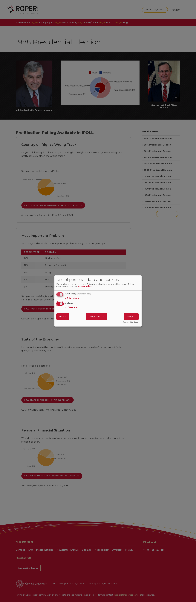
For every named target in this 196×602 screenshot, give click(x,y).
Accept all (131, 316)
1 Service (71, 307)
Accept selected (96, 316)
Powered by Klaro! (131, 322)
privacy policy (85, 286)
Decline (62, 316)
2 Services (72, 298)
